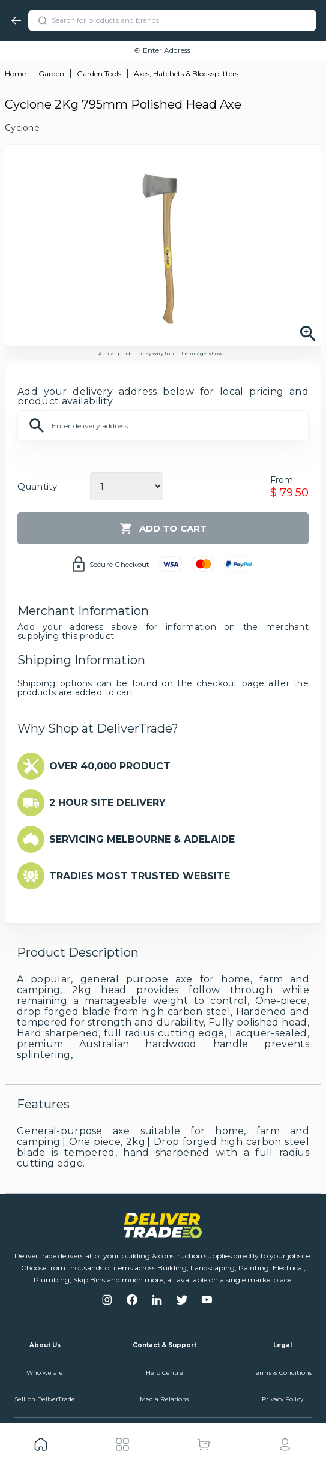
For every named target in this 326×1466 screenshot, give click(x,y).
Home (15, 73)
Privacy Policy (282, 1399)
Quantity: (38, 486)
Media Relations (164, 1399)
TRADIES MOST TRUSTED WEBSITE (139, 876)
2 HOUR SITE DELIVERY (107, 802)
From (282, 480)
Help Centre (164, 1373)
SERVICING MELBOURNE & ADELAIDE (142, 839)
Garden (51, 73)
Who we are (45, 1373)
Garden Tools (99, 73)
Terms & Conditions (282, 1373)
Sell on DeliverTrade (44, 1399)
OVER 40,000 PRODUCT (110, 766)
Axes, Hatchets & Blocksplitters (186, 73)
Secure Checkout (119, 564)
